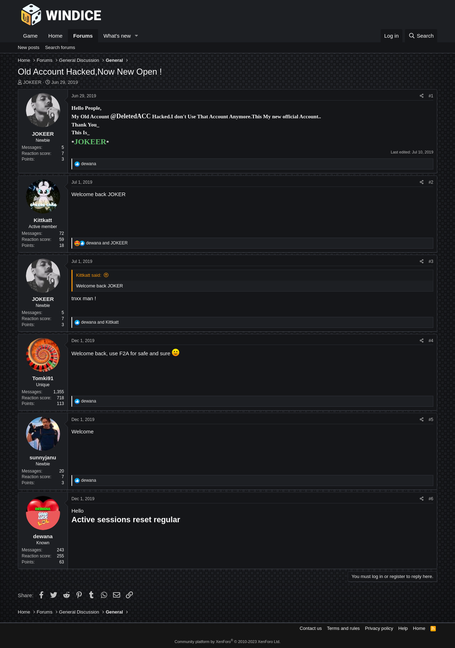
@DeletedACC (131, 116)
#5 (431, 419)
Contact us (311, 628)
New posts (28, 47)
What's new (117, 36)
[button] (136, 35)
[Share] (421, 96)
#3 (431, 261)
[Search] (421, 35)
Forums (83, 36)
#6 (431, 498)
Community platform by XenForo (227, 641)
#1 (431, 95)
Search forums (60, 47)
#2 (431, 182)
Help (403, 628)
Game (30, 36)
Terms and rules (343, 628)
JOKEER (32, 82)
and (107, 243)
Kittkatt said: (88, 275)
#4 (431, 340)
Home (55, 36)
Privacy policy (379, 628)
